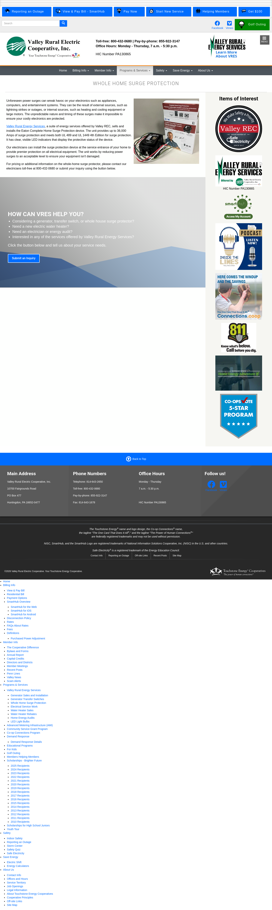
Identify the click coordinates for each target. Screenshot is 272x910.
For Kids (12, 749)
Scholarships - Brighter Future (24, 760)
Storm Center (14, 845)
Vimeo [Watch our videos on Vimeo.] (229, 28)
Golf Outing (13, 753)
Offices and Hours (17, 878)
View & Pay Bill (15, 590)
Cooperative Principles (20, 897)
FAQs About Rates (17, 625)
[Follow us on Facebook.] (217, 24)
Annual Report (15, 654)
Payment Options (17, 597)
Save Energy (183, 70)
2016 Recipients (20, 799)
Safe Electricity (15, 853)
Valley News (14, 677)
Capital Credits (15, 658)
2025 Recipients (20, 765)
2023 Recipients (20, 773)
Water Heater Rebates (24, 714)
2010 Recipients (20, 821)
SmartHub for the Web (24, 606)
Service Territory (16, 882)
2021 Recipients (20, 780)
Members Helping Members (23, 756)
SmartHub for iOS (21, 610)
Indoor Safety (14, 838)
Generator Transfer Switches (27, 699)
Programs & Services (135, 70)
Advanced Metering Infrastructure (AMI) (30, 725)
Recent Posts (160, 555)
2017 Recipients (20, 795)
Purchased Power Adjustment (28, 638)
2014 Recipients (20, 806)
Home (63, 70)
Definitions (13, 633)
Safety (161, 70)
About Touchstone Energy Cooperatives (30, 893)
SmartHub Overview (18, 601)
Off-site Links (141, 555)
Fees (10, 629)
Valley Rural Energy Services (25, 126)
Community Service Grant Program (27, 728)
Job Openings (15, 886)
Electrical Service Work (24, 706)
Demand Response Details (26, 741)
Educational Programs (20, 745)
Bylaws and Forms (17, 651)
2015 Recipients (20, 803)
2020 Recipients (20, 784)
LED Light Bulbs (20, 721)
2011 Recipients (20, 817)
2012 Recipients (20, 814)
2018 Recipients (20, 791)
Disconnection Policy (19, 618)
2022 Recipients (20, 776)
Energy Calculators (18, 865)
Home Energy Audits (23, 717)
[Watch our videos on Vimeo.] (229, 24)
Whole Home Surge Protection (28, 702)
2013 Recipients (20, 810)
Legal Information (17, 890)
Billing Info (81, 70)
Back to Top (139, 458)
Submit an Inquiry (24, 258)
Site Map (177, 555)
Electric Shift (14, 862)
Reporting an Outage (118, 555)
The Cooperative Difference (23, 647)
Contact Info (97, 555)
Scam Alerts (14, 681)
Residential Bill (15, 594)
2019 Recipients (20, 788)
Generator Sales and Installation (29, 695)
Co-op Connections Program (23, 732)
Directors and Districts (20, 662)
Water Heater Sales (22, 710)
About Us (205, 70)
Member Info (104, 70)
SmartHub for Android (23, 614)
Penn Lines (13, 673)
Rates (10, 621)
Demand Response (18, 736)
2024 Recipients (20, 769)
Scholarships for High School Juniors (28, 825)
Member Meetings (17, 666)
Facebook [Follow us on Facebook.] (217, 28)
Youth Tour (13, 829)
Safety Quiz (13, 849)
